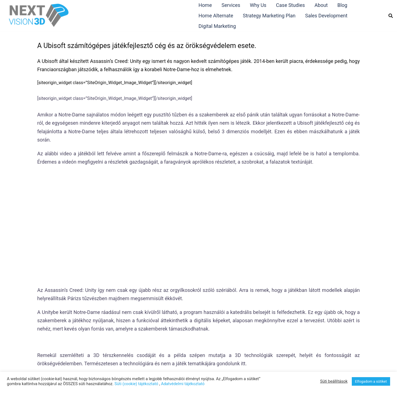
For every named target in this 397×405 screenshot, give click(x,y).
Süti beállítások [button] (334, 381)
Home (205, 5)
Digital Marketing (217, 26)
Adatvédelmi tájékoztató (183, 383)
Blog (342, 5)
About (321, 5)
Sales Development (326, 15)
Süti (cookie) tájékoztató (136, 383)
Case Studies (290, 5)
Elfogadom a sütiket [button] (371, 381)
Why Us (258, 5)
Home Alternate (215, 15)
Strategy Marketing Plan (269, 15)
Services (230, 5)
